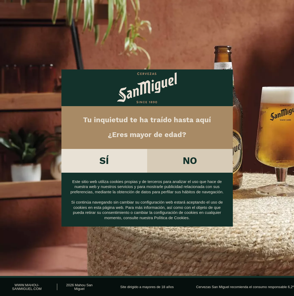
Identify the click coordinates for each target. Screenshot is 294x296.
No (190, 158)
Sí (104, 158)
